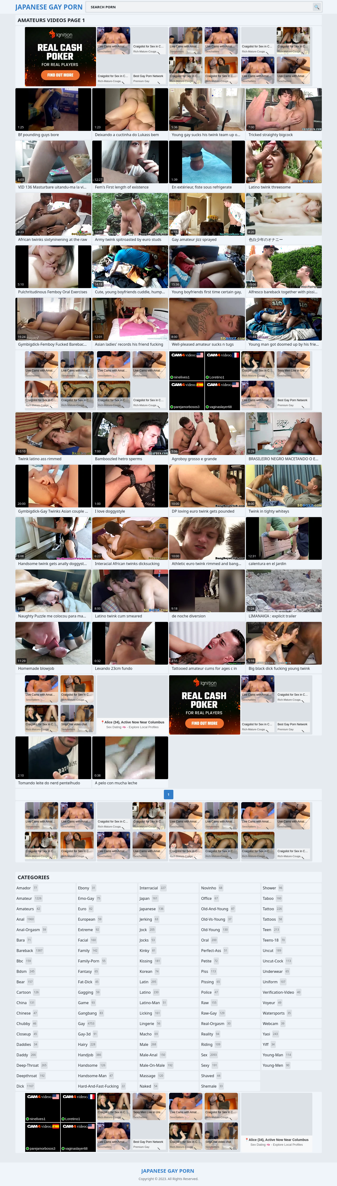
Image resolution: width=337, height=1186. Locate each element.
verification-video (282, 992)
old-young (215, 929)
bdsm (26, 971)
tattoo (273, 908)
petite (210, 961)
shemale (212, 1086)
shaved (211, 1075)
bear (25, 981)
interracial (153, 888)
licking (150, 1013)
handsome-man (96, 1075)
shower (273, 888)
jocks (148, 940)
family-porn (92, 961)
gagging (89, 992)
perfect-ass (214, 950)
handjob (90, 1054)
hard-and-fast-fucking (102, 1086)
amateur (30, 898)
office (210, 898)
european (90, 919)
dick (26, 1086)
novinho (212, 888)
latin (148, 981)
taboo (273, 898)
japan (149, 898)
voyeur (272, 1002)
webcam (274, 1023)
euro (86, 908)
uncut (272, 950)
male (148, 1044)
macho (149, 1034)
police (210, 992)
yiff (269, 1044)
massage (152, 1075)
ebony (87, 888)
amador (27, 888)
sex (209, 1054)
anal (26, 919)
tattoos (273, 919)
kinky (148, 950)
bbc (24, 961)
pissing (211, 981)
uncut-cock (277, 961)
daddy (27, 1054)
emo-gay (89, 898)
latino (150, 992)
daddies (27, 1044)
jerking (149, 919)
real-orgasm (216, 1023)
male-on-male (157, 1065)
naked (149, 1086)
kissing (150, 961)
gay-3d (88, 1034)
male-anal (153, 1054)
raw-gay (213, 1013)
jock (148, 929)
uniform (274, 981)
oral (209, 940)
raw (209, 1002)
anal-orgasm (32, 929)
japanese (152, 908)
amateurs (29, 908)
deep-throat (32, 1065)
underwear (276, 971)
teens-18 (274, 940)
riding (211, 1044)
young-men (277, 1065)
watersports (277, 1013)
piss (209, 971)
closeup (27, 1034)
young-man (277, 1054)
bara (24, 940)
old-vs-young (216, 919)
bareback (30, 950)
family (88, 950)
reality (210, 1034)
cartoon (28, 992)
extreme (89, 929)
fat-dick (89, 981)
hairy (87, 1044)
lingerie (151, 1023)
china (26, 1002)
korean (150, 971)
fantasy (88, 971)
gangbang (91, 1013)
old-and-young (218, 908)
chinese (27, 1013)
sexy (209, 1065)
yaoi (271, 1034)
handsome (92, 1065)
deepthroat (31, 1075)
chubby (27, 1023)
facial (87, 940)
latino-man (153, 1002)
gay (86, 1023)
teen (271, 929)
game (87, 1002)
